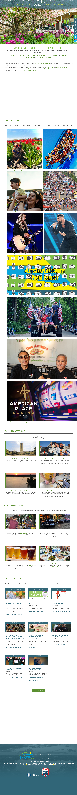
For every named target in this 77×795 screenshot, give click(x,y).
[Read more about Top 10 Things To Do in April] (38, 150)
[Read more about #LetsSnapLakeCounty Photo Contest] (38, 276)
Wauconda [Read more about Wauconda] (44, 764)
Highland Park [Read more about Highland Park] (31, 763)
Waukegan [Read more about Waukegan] (50, 764)
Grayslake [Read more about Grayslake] (20, 763)
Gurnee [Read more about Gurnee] (25, 763)
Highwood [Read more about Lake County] (37, 763)
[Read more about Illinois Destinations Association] (45, 777)
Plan (47, 4)
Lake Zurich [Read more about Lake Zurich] (51, 763)
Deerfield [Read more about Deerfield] (9, 763)
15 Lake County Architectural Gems (21, 458)
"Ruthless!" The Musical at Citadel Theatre (61, 602)
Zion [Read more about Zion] (55, 764)
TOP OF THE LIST (16, 55)
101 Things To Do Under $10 (54, 532)
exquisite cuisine (30, 69)
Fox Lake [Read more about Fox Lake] (15, 763)
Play (10, 4)
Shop (23, 4)
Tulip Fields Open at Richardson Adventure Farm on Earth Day (14, 603)
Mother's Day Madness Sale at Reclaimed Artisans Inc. (36, 636)
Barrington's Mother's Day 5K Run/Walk (60, 635)
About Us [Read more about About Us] (62, 0)
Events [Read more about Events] (28, 0)
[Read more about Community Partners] (33, 761)
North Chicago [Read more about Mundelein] (30, 764)
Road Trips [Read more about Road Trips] (21, 0)
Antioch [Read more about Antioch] (5, 763)
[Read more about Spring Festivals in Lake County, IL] (38, 192)
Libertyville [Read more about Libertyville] (58, 763)
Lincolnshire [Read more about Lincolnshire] (64, 763)
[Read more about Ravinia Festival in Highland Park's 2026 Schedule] (38, 234)
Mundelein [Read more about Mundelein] (23, 764)
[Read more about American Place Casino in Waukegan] (38, 402)
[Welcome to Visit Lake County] (40, 5)
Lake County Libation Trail (43, 69)
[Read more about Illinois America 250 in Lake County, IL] (38, 318)
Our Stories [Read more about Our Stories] (70, 0)
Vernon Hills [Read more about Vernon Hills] (38, 764)
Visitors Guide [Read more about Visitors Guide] (53, 0)
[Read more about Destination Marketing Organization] (29, 777)
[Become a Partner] (44, 761)
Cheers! (21, 563)
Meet (53, 4)
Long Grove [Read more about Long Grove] (71, 763)
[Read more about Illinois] (36, 777)
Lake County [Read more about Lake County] (44, 763)
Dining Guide (54, 563)
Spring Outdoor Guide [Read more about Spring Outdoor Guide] (10, 0)
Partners (60, 4)
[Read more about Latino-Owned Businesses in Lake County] (38, 360)
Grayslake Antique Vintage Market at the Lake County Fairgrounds (15, 636)
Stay (29, 4)
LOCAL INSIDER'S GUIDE (50, 55)
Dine (17, 4)
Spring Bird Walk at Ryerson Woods (36, 668)
